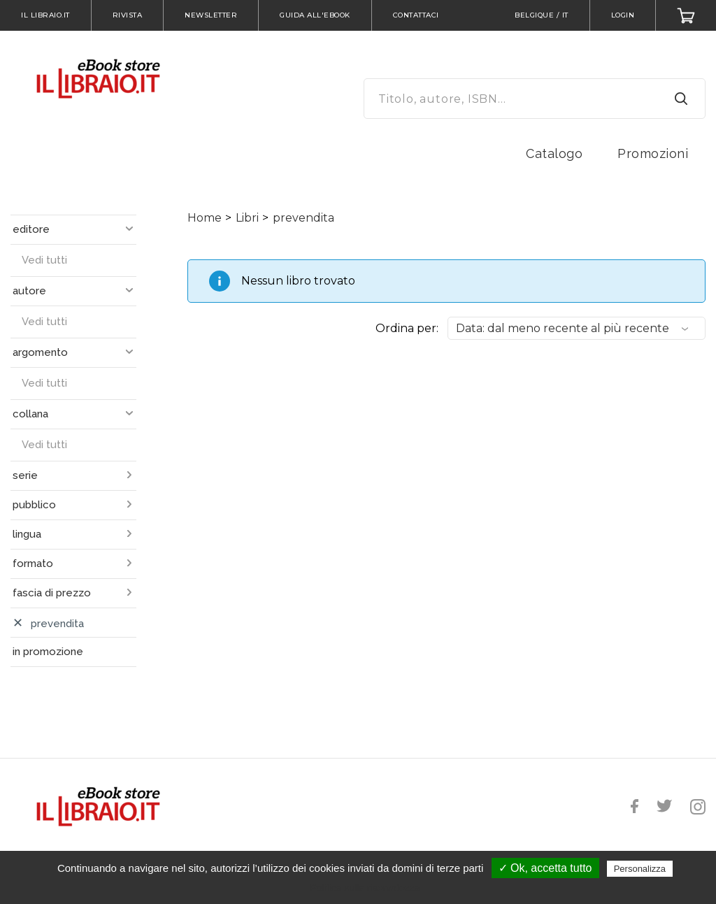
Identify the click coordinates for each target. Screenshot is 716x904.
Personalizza (640, 868)
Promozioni (652, 153)
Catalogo (554, 153)
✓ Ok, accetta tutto (545, 868)
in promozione (48, 651)
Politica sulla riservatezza (365, 888)
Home (204, 217)
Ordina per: (406, 328)
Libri (247, 217)
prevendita (303, 217)
